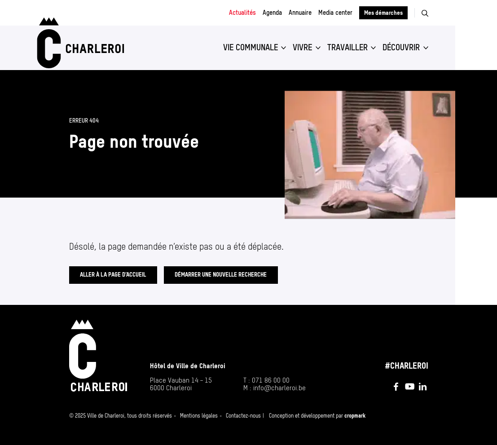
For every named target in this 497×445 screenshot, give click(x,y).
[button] (254, 47)
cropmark (354, 416)
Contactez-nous (243, 416)
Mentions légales (199, 416)
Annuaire (300, 12)
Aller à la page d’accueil (113, 274)
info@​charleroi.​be (279, 388)
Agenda (272, 12)
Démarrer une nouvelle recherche (221, 274)
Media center (335, 12)
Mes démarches (383, 12)
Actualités (242, 12)
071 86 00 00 (271, 380)
